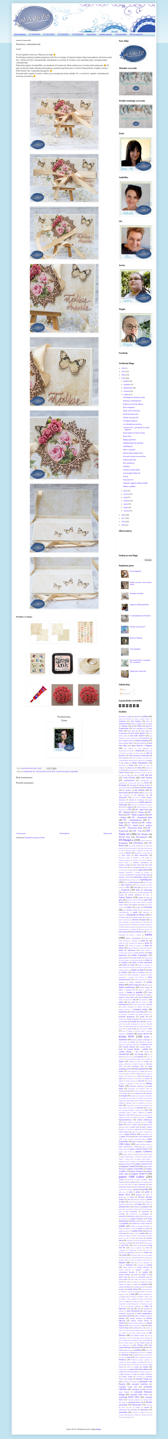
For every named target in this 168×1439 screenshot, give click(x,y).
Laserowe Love (146, 1044)
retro (133, 1238)
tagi (139, 1308)
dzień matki (126, 855)
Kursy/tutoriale (120, 34)
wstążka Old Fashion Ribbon (139, 1369)
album (145, 716)
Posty (123, 689)
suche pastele (123, 1279)
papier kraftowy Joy (146, 1134)
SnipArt (122, 1262)
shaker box (148, 1252)
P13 (144, 1122)
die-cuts (129, 787)
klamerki (127, 999)
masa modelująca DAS (135, 1066)
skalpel (150, 1255)
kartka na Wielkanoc (138, 972)
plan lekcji (131, 1202)
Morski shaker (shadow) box (133, 453)
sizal (124, 1255)
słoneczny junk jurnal (143, 1260)
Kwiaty (125, 476)
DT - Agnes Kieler (142, 809)
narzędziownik (129, 1100)
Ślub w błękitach (129, 407)
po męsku (138, 1204)
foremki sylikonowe (134, 895)
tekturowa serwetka (133, 1325)
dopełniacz (143, 805)
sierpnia (126, 394)
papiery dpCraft (127, 1154)
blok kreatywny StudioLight (139, 755)
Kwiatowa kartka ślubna (131, 470)
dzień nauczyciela (141, 855)
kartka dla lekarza (133, 948)
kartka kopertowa (124, 958)
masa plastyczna (141, 1069)
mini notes (139, 1083)
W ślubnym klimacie (130, 421)
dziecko (128, 853)
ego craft (133, 870)
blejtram (139, 751)
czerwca (127, 494)
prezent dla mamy (147, 1216)
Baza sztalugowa (143, 748)
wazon (122, 1357)
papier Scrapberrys (138, 1141)
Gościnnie (148, 907)
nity (148, 1103)
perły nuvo (122, 1192)
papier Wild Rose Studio (143, 1144)
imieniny (135, 920)
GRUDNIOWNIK (124, 912)
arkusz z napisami (136, 724)
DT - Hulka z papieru (136, 815)
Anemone (122, 721)
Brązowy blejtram (136, 638)
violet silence (141, 1352)
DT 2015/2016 (78, 34)
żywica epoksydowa (126, 1417)
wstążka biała (122, 1369)
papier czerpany (147, 1127)
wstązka (136, 1367)
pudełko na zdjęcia (143, 1228)
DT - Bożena (139, 812)
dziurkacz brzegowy (124, 860)
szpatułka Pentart (139, 1291)
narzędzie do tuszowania (128, 1098)
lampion (132, 1042)
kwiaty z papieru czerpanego (141, 1040)
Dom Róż (134, 805)
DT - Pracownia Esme (40, 771)
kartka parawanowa (140, 979)
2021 (123, 371)
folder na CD (126, 892)
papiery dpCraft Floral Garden (143, 1154)
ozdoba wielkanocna (144, 1120)
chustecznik (137, 772)
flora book (149, 887)
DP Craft (122, 807)
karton (146, 997)
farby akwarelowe (141, 885)
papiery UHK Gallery (131, 1176)
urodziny (137, 1350)
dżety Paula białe (138, 865)
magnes (121, 1061)
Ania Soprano (136, 721)
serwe (148, 1250)
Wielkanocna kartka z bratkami (140, 1360)
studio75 (132, 1277)
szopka (130, 1291)
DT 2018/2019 (34, 34)
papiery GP (135, 1161)
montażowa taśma (144, 1088)
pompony (145, 1207)
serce (141, 1250)
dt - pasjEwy (147, 825)
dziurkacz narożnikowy (141, 862)
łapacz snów (140, 1059)
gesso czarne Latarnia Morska (137, 902)
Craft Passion (146, 777)
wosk (148, 1362)
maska (121, 1071)
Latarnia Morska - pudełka (137, 1049)
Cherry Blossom (132, 770)
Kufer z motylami (129, 450)
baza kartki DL (133, 731)
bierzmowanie (123, 751)
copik (135, 775)
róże (129, 1243)
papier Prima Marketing (142, 1136)
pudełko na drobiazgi (136, 1226)
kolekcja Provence (124, 1009)
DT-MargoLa (126, 839)
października (128, 388)
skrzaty (129, 1257)
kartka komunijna (139, 955)
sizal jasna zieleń (135, 1255)
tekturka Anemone (136, 1318)
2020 (123, 375)
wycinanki (139, 1376)
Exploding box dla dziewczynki (134, 397)
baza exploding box (139, 728)
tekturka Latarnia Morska (140, 1321)
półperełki (122, 1216)
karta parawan (145, 929)
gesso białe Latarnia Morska (134, 900)
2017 (123, 518)
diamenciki (122, 787)
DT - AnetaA (124, 812)
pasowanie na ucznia (134, 1179)
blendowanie (148, 751)
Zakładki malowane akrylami (133, 443)
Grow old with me (145, 910)
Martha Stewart (138, 1064)
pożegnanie (145, 1214)
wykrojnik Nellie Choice (139, 1395)
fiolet (142, 887)
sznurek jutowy (139, 1287)
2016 (123, 522)
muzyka (150, 1091)
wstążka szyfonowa (146, 1374)
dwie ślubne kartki (131, 848)
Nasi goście (91, 34)
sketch (122, 1257)
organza (135, 1117)
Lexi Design (138, 1054)
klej (134, 999)
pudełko (122, 1226)
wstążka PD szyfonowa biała (128, 1372)
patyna (129, 1189)
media (139, 1076)
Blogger (98, 1429)
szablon (128, 1282)
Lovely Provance (130, 1059)
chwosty (145, 772)
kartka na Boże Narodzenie (142, 962)
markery (146, 1061)
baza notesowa (141, 743)
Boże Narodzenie (140, 763)
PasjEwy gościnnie (129, 460)
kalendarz (134, 924)
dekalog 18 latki (144, 785)
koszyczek (121, 1019)
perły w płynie (134, 1192)
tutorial (136, 1347)
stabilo (120, 1265)
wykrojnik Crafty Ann (128, 1387)
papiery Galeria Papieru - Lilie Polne (131, 1157)
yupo (130, 1407)
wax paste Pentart (147, 1355)
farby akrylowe (126, 885)
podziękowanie (124, 1207)
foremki (121, 895)
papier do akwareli (126, 1129)
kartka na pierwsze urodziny (127, 967)
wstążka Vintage (127, 1376)
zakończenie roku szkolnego (128, 1410)
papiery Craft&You (144, 1151)
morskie (121, 1091)
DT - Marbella (133, 823)
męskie (147, 1078)
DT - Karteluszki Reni (142, 817)
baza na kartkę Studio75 (126, 743)
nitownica (141, 1103)
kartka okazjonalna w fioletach (137, 975)
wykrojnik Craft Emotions (129, 1381)
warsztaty (136, 1355)
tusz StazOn (148, 1340)
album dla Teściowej (125, 719)
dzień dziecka (148, 853)
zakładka (137, 1407)
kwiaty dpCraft (143, 1034)
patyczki (123, 1189)
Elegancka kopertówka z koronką (129, 872)
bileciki (131, 751)
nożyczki (140, 1108)
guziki (135, 912)
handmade (121, 915)
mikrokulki (141, 1081)
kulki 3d (130, 1029)
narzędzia (124, 1096)
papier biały (135, 1127)
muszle (143, 1091)
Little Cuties (128, 1057)
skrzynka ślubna (123, 1260)
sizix (144, 1255)
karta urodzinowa (137, 932)
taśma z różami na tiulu (142, 1316)
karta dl (135, 929)
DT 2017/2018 (49, 34)
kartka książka (137, 958)
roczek (141, 1238)
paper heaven (148, 1124)
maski (142, 1071)
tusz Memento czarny (136, 1340)
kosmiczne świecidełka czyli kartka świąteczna (135, 1014)
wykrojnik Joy (137, 1389)
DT (129, 809)
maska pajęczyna (132, 1071)
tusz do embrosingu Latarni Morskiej (139, 1338)
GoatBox (129, 907)
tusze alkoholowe (124, 1345)
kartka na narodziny (144, 965)
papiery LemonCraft (130, 1166)
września (127, 391)
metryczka (139, 1078)
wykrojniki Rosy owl (135, 1402)
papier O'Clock (126, 1136)
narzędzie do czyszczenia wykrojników (141, 1096)
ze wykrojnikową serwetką (132, 424)
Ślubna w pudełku (129, 486)
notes (120, 1105)
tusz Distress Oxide (137, 1335)
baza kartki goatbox (138, 733)
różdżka (123, 1243)
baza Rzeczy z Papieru (142, 745)
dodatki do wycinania (136, 800)
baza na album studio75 (126, 740)
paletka (129, 1124)
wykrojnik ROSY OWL (129, 1397)
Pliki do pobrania (136, 34)
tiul (143, 1325)
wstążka (145, 1367)
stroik (136, 1274)
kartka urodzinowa (127, 987)
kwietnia (127, 501)
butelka (141, 765)
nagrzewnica (139, 1093)
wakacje (149, 1352)
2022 (123, 368)
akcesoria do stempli (125, 716)
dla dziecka (140, 790)
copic (128, 775)
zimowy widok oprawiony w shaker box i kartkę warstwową (135, 1415)
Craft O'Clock (129, 777)
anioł (147, 721)
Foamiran (125, 890)
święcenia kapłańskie (134, 1306)
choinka (141, 770)
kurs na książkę (127, 1031)
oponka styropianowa (144, 1115)
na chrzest (124, 1093)
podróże (147, 1204)
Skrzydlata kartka (138, 1257)
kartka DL (144, 941)
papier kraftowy (130, 1134)
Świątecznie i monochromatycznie (128, 1304)
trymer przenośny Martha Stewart (134, 1330)
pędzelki (138, 1195)
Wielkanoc (122, 1360)
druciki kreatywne (142, 807)
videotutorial (124, 1352)
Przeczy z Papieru (146, 1221)
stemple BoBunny (124, 1274)
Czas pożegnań (135, 649)
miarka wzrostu (130, 1081)
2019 (123, 378)
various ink (149, 1350)
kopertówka (123, 1012)
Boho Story (142, 760)
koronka (141, 1012)
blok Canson (139, 753)
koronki (150, 1012)
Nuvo (146, 1110)
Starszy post (108, 833)
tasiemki (121, 1311)
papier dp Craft (140, 1129)
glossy (143, 905)
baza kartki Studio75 (137, 736)
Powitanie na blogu (136, 593)
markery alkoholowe (125, 1064)
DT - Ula (137, 831)
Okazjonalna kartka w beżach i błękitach (131, 1112)
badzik (139, 726)
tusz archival (122, 1333)
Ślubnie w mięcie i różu (145, 1296)
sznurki (123, 1291)
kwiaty (130, 1033)
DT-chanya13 (141, 837)
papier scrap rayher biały (137, 1139)
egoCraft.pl (143, 870)
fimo (135, 887)
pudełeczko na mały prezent (141, 1223)
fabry (125, 882)
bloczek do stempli (127, 753)
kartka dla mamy (145, 948)
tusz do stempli (123, 1340)
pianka (132, 1197)
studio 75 (144, 1274)
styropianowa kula (143, 1277)
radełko (131, 1233)
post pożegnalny (131, 1211)
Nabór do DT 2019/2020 (131, 411)
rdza (127, 1238)
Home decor (127, 436)
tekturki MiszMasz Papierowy (136, 1323)
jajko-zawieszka (136, 922)
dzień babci (138, 853)
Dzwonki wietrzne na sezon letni (134, 456)
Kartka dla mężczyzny (130, 414)
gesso (121, 900)
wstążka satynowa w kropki (128, 1374)
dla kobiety (135, 793)
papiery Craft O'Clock (125, 1152)
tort (142, 1328)
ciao (151, 772)
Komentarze (125, 694)
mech (138, 1074)
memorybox (130, 1078)
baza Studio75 (128, 748)
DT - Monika (133, 825)
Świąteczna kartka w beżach (141, 1301)
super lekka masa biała (138, 1279)
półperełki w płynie (134, 1216)
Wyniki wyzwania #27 (137, 627)
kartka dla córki (123, 943)
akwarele (137, 716)
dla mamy (145, 793)
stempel (149, 1265)
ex (137, 880)
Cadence (121, 768)
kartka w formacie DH (127, 990)
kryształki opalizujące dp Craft (134, 1024)
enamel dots (131, 880)
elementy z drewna (125, 877)
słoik (132, 1260)
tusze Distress (138, 1345)
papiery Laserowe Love (144, 1164)
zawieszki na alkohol (139, 1412)
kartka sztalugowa (136, 982)
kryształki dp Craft (136, 1021)
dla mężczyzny (139, 795)
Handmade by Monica (136, 915)
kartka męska (148, 958)
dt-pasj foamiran (145, 840)
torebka (135, 1328)
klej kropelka (143, 999)
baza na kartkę (142, 740)
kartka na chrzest (128, 965)
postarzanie (145, 1211)
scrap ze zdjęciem (135, 1248)
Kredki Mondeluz (147, 1019)
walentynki (125, 1355)
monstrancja (131, 1088)
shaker (139, 1252)
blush (133, 758)
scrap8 (147, 1248)
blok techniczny (124, 758)
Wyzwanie (136, 1405)
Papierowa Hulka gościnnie (139, 604)
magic (148, 1059)
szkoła (136, 1284)
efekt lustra (124, 870)
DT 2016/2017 (63, 34)
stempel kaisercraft (125, 1270)
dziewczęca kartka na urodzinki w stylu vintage (134, 858)
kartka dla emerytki (135, 945)
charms (123, 770)
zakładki (146, 1407)
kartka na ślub (137, 970)
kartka (148, 934)
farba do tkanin (148, 882)
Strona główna (19, 34)
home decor (138, 917)
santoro (135, 1245)
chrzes (148, 770)
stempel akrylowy (128, 1267)
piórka (135, 1199)
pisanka (142, 1199)
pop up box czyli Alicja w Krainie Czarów (131, 1209)
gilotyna (134, 905)
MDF (132, 1074)
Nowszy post (20, 833)
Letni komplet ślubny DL (131, 473)
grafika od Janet (132, 910)
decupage (133, 785)
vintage (132, 1352)
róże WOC (125, 1245)
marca (126, 504)
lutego (126, 507)
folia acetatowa (145, 892)
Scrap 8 (142, 1245)
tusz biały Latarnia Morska (137, 1333)
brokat (131, 765)
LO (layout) (139, 1057)
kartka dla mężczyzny (127, 950)
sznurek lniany (132, 1289)
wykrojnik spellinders (134, 1400)
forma (147, 895)
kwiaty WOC (51, 771)
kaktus (127, 924)
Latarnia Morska (129, 1047)
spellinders (147, 1262)
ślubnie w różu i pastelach (128, 1299)
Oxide (142, 1117)
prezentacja (124, 1219)
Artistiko (124, 726)
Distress (137, 787)
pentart (136, 1189)
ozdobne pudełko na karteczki (131, 1122)
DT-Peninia (138, 843)
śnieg (127, 1301)
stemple (145, 1272)
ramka (142, 1233)
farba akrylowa (134, 882)
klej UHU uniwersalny (138, 1004)
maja (125, 497)
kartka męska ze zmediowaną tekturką (132, 960)
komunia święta (140, 1009)
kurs (150, 1029)
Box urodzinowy (129, 463)
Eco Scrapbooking (136, 867)
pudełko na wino (130, 1228)
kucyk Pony (122, 1029)
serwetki (121, 1252)
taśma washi (126, 1316)
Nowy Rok (129, 1105)
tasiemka (146, 1308)
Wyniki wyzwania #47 (131, 417)
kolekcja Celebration (128, 1007)
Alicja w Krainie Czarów (142, 719)
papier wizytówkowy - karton (128, 1146)
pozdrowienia (133, 1214)
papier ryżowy (123, 1139)
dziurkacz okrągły (124, 865)
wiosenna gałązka (131, 1362)
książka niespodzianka (130, 1026)
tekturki (121, 1323)
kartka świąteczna (135, 985)
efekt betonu (148, 867)
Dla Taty (135, 797)
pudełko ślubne (137, 1231)
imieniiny (127, 920)
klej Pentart (142, 1002)
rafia (136, 1233)
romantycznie (130, 1240)
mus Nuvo (136, 1091)
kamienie (139, 927)
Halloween (146, 912)
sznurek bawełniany (125, 1287)
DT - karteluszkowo (133, 820)
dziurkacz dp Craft (138, 860)
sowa (132, 1262)
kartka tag (147, 985)
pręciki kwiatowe (137, 1219)
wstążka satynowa (145, 1372)
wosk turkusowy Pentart (139, 1364)
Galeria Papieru (125, 897)
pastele (150, 1187)
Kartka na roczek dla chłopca (133, 404)
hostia (120, 920)
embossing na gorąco (141, 877)
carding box (130, 768)
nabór (131, 1093)
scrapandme (122, 1250)
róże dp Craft (137, 1243)
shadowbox (130, 1252)
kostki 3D (144, 1017)
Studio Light (123, 1277)
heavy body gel (126, 917)
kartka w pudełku (134, 992)
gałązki (141, 897)
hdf (151, 915)
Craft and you (146, 775)
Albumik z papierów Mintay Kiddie (135, 483)
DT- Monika (142, 834)
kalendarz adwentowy (146, 924)
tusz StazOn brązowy (127, 1343)
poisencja (136, 1207)
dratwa (130, 807)
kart (146, 927)
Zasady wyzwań (106, 34)
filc (127, 887)
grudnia (126, 381)
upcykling (129, 1350)
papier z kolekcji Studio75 (139, 1149)
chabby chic (148, 768)
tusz (148, 1330)
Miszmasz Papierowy (137, 1086)
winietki (121, 1362)
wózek (128, 1367)
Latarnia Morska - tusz (128, 1052)
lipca (125, 491)
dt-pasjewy (123, 843)
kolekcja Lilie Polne (143, 1007)
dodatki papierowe (132, 802)
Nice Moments (140, 1100)
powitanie (122, 1214)
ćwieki (146, 783)
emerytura (122, 880)
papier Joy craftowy (137, 1132)
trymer (120, 1330)
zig (149, 1412)
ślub (132, 1294)
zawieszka (123, 1412)
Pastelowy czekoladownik (132, 401)
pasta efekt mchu (126, 1184)
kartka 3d (147, 938)
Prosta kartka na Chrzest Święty (134, 433)
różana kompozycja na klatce (144, 1240)
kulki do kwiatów (141, 1029)
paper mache (124, 1127)
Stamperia (129, 1265)
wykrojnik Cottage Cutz (143, 1379)
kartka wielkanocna (137, 995)
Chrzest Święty (124, 772)
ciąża (122, 775)
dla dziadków (127, 790)
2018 (123, 515)
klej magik (131, 1002)
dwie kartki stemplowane (136, 846)
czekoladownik (27, 771)
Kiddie (121, 999)
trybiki (148, 1328)
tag (132, 1308)
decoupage (122, 785)
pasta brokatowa (131, 1182)
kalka (122, 927)
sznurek (144, 1284)
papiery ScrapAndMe (71, 771)
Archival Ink (123, 724)
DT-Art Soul (124, 837)
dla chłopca (148, 787)
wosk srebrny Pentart (124, 1364)
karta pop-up (123, 932)
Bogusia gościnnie (129, 440)
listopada (127, 384)
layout (146, 1052)
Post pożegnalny (135, 571)
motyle (128, 1091)
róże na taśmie (148, 1243)
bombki (126, 763)
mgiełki (121, 1081)
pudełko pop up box (124, 1231)
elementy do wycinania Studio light (138, 875)
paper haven (137, 1124)
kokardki (149, 1004)
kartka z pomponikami (133, 938)
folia (135, 892)
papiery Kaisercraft (127, 1164)
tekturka (121, 1318)
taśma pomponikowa (144, 1313)
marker (139, 1061)
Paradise (121, 1179)
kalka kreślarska (130, 927)
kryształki (124, 1021)
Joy (145, 922)
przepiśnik (124, 1223)
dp (149, 805)
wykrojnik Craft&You (140, 1384)
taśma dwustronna (133, 1311)
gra (124, 910)
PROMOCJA (133, 1221)
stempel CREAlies (143, 1267)
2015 (123, 525)
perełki (145, 1189)
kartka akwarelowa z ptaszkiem (128, 941)
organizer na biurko (124, 1117)
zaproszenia (144, 1410)
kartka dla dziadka (136, 943)
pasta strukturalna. (139, 1187)
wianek (129, 1357)
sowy (138, 1262)
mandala (131, 1061)
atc (132, 726)
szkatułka (142, 1282)
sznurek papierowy (146, 1289)
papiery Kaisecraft (146, 1161)
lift (149, 1054)
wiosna (141, 1362)
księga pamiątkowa (144, 1026)
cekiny (139, 768)
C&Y (147, 765)
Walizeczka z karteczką (138, 671)
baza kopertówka (144, 738)
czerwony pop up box (134, 783)
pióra (129, 1199)
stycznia (127, 511)
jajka (144, 920)
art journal (149, 724)
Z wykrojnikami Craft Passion (140, 616)
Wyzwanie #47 (128, 480)
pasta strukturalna (140, 1184)
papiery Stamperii (136, 1171)
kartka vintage (144, 987)
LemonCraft (60, 771)
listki (120, 1057)
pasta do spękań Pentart (145, 1182)
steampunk (140, 1265)
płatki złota (129, 1204)
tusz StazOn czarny (143, 1343)
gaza (148, 897)
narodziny (126, 466)
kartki (139, 997)
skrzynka (147, 1257)
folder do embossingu (144, 890)
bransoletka (122, 765)
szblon (135, 1282)
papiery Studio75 (139, 1174)
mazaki (127, 1074)
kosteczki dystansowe (127, 1017)
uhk (144, 1347)
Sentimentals (132, 1250)
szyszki (126, 1294)
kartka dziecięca (140, 953)
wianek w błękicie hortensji (142, 1357)
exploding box (128, 446)
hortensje (147, 917)
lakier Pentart (123, 1042)
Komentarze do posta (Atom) (35, 837)
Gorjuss (138, 907)
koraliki (132, 1012)
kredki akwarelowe (133, 1019)
